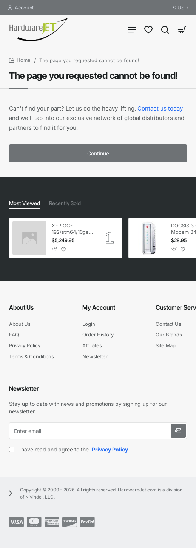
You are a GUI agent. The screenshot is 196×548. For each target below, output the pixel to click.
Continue (98, 153)
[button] (55, 249)
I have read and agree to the (69, 449)
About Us (21, 307)
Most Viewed (24, 203)
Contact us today (160, 108)
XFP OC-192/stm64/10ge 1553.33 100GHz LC (71, 229)
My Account (98, 307)
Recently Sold (65, 203)
